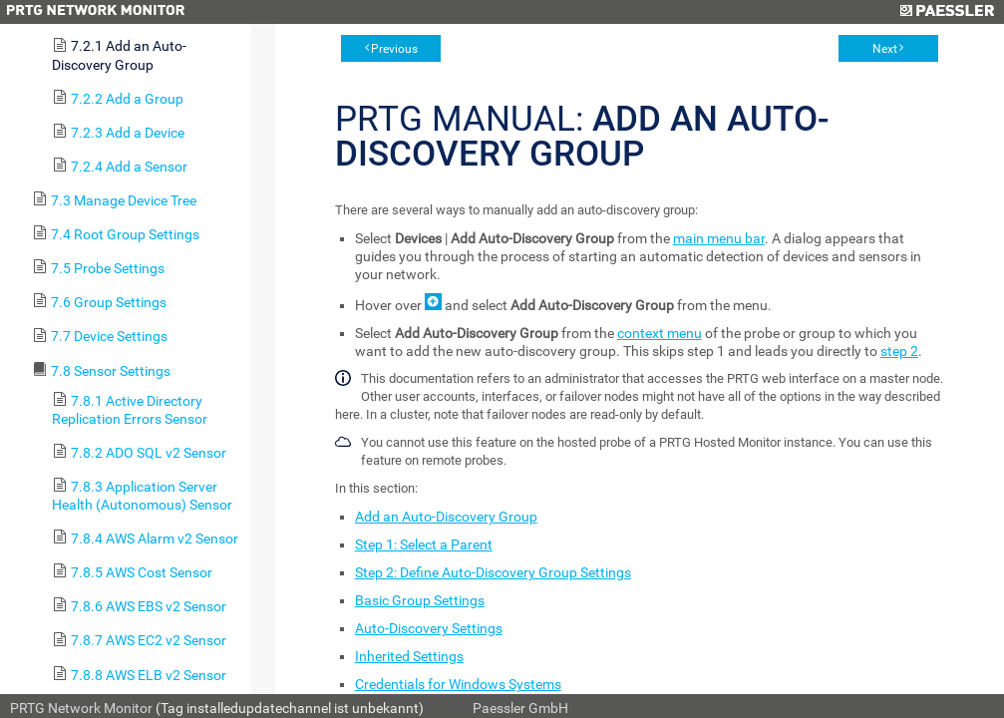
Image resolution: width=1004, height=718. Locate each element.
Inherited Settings (409, 656)
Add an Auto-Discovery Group (446, 517)
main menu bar (719, 238)
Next (884, 49)
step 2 (899, 351)
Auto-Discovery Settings (428, 628)
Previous (394, 49)
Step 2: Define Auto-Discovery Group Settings (493, 572)
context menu (659, 333)
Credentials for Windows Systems (458, 684)
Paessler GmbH (520, 708)
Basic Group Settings (420, 600)
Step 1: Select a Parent (424, 544)
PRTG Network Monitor (81, 708)
